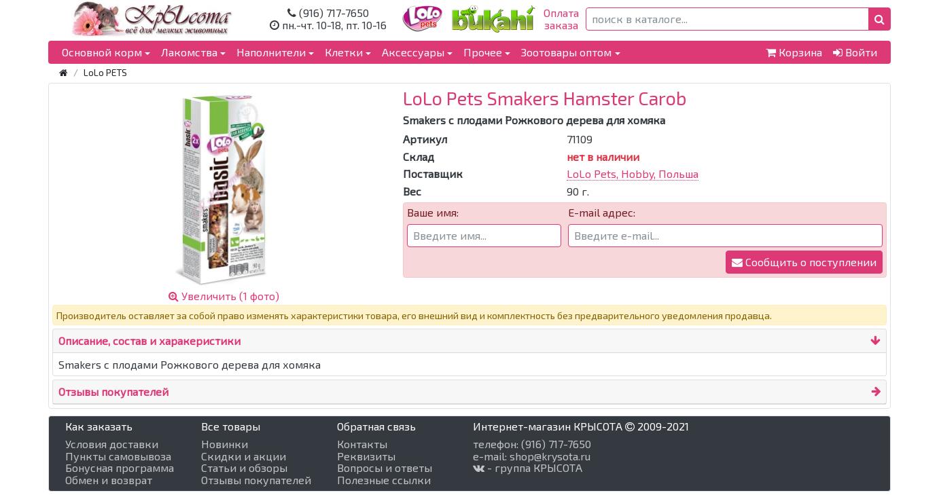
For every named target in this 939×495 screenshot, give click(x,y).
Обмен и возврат (108, 480)
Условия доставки (111, 444)
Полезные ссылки (384, 480)
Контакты (362, 444)
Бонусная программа (119, 468)
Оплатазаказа (561, 19)
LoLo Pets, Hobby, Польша (632, 173)
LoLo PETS (105, 72)
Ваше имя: (433, 212)
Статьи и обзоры (244, 468)
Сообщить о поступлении (804, 261)
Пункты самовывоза (118, 456)
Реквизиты (366, 456)
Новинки (224, 444)
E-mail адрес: (601, 212)
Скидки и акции (243, 456)
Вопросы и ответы (384, 468)
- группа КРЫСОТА (527, 468)
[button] (879, 19)
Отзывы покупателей (113, 391)
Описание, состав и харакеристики (149, 340)
